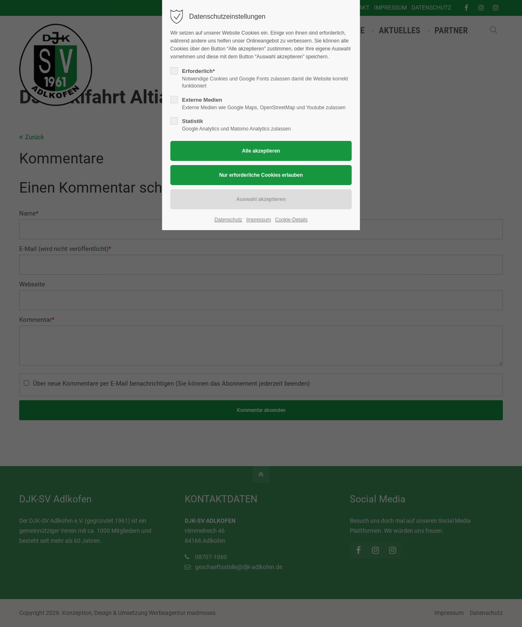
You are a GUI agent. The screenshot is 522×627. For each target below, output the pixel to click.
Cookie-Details (291, 220)
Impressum (258, 220)
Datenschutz (228, 220)
